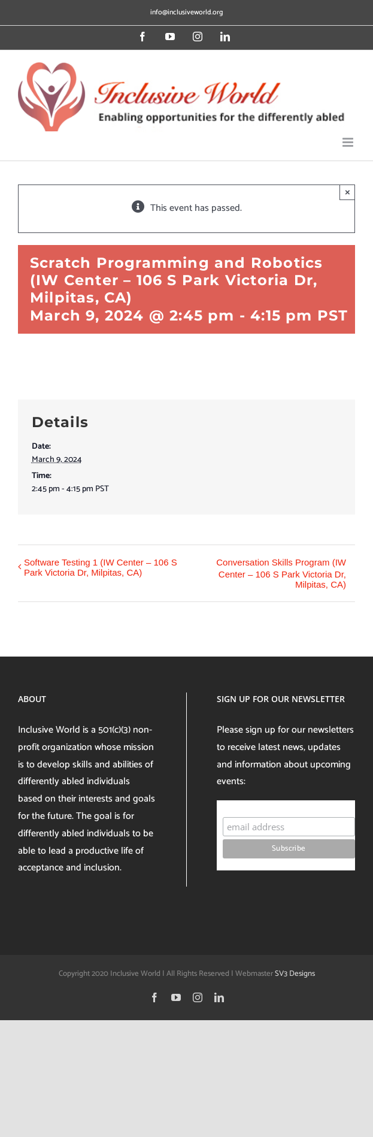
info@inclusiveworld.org (186, 12)
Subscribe (246, 805)
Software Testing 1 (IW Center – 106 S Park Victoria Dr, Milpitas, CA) (100, 567)
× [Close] (347, 192)
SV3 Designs (295, 973)
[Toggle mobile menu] (348, 142)
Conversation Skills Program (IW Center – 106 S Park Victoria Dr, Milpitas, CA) (281, 573)
